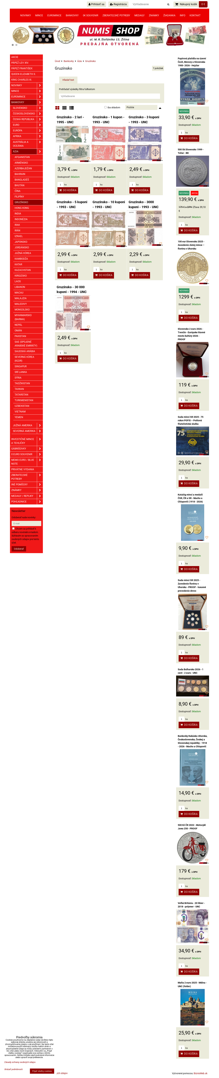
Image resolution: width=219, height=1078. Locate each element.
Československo (28, 113)
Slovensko (28, 108)
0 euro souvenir (27, 454)
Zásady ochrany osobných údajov (20, 1062)
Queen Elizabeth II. (23, 74)
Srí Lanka (21, 372)
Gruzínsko (21, 202)
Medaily (139, 15)
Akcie (14, 57)
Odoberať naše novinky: (24, 517)
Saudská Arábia (25, 351)
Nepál (18, 324)
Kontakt (195, 15)
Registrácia (118, 4)
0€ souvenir (90, 15)
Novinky (25, 15)
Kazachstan (23, 270)
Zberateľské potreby (116, 15)
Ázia (28, 151)
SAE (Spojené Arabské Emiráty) (26, 343)
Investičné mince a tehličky (27, 441)
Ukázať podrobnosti (13, 1069)
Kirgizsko (21, 275)
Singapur (21, 366)
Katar (18, 264)
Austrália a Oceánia (28, 144)
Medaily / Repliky (27, 496)
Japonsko (21, 241)
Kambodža (21, 258)
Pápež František (21, 68)
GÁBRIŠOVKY (27, 448)
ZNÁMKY (27, 490)
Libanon (20, 287)
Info (182, 15)
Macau (19, 292)
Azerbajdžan (23, 168)
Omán (18, 330)
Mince (39, 15)
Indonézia (21, 219)
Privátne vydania (22, 469)
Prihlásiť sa (96, 4)
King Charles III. (21, 79)
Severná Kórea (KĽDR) (24, 358)
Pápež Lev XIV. (20, 62)
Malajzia (21, 298)
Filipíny (19, 196)
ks (62, 184)
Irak (17, 224)
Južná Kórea (23, 253)
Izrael (19, 236)
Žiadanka (169, 15)
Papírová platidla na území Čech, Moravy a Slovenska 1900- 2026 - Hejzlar (192, 62)
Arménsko (21, 162)
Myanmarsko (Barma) (23, 317)
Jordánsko (22, 247)
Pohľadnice (27, 501)
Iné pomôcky (27, 484)
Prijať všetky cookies (42, 1071)
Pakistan (20, 336)
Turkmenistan (24, 400)
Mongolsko (22, 309)
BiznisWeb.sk (200, 1073)
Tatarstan (21, 394)
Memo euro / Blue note (27, 462)
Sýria (18, 377)
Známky (154, 15)
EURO (28, 125)
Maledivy (21, 303)
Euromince (54, 15)
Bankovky (72, 15)
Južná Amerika (28, 425)
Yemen (19, 417)
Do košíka (67, 190)
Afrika (28, 136)
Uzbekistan (22, 405)
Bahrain (20, 174)
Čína (17, 191)
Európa (28, 130)
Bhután (19, 185)
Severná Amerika (28, 431)
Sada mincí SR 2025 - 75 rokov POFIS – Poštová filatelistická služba (190, 420)
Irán (17, 230)
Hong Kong (22, 207)
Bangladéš (22, 179)
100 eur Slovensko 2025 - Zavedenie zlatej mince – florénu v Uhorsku (191, 245)
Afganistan (22, 157)
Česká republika (28, 119)
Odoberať (19, 548)
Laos (18, 281)
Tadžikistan (22, 383)
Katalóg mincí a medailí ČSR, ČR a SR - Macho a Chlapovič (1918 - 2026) (190, 498)
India (18, 213)
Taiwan (19, 389)
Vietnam (20, 411)
